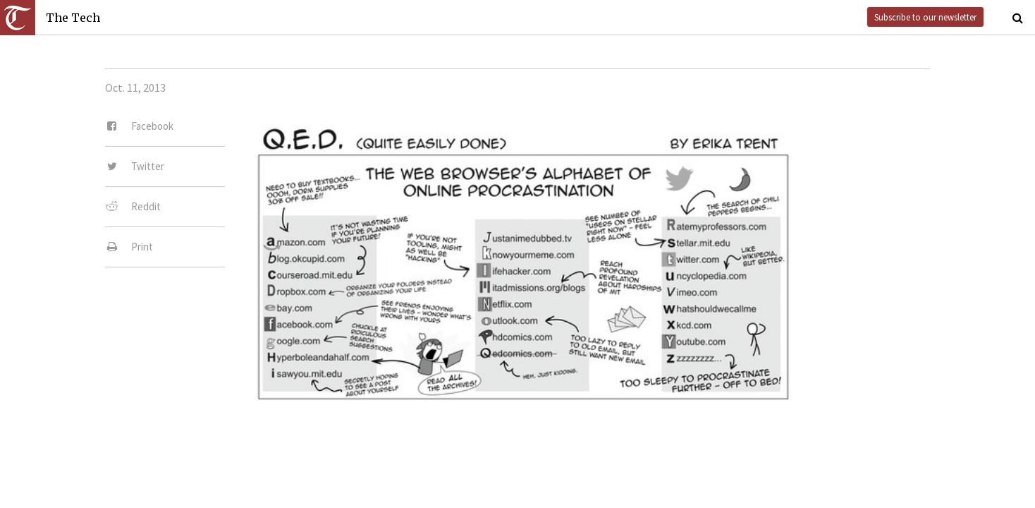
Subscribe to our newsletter (925, 17)
